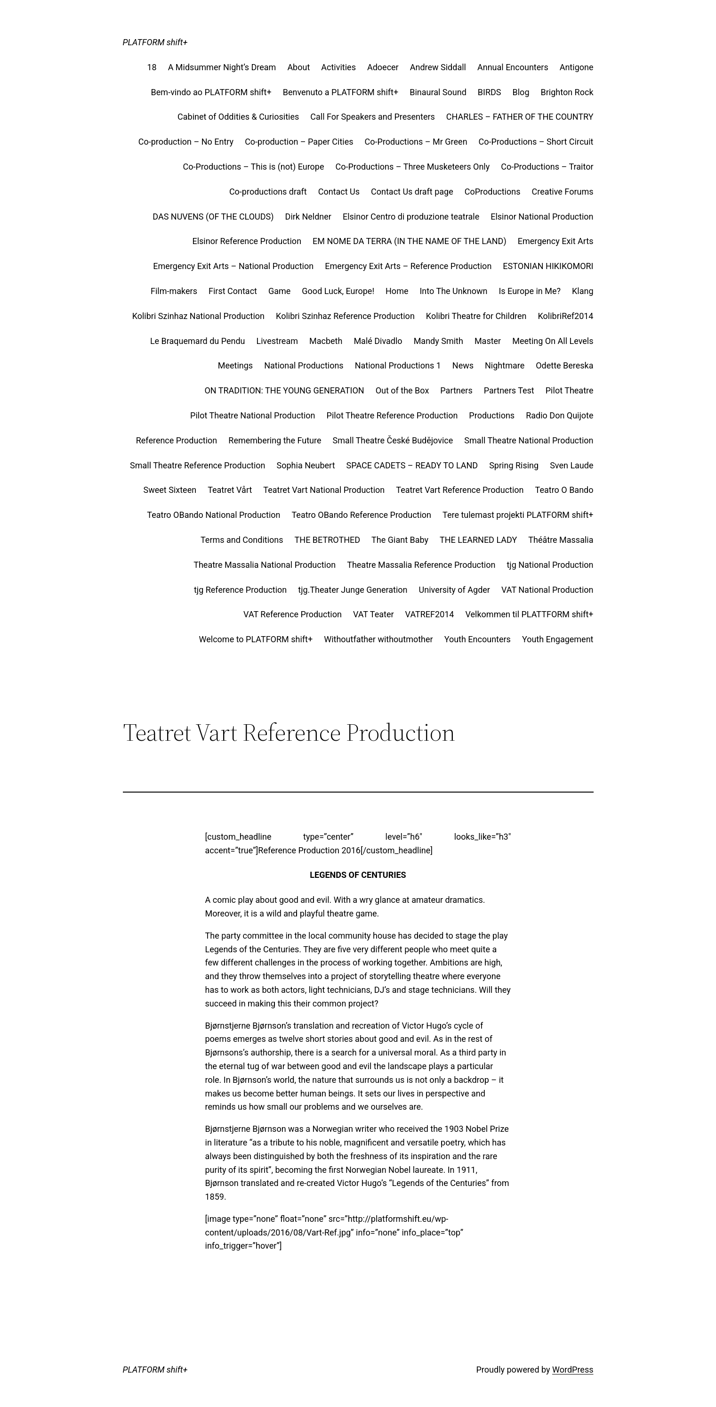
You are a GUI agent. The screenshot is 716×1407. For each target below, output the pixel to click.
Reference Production (176, 440)
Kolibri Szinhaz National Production (198, 316)
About (298, 67)
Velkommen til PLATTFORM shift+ (529, 614)
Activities (338, 67)
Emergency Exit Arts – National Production (233, 266)
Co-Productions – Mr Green (416, 142)
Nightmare (504, 365)
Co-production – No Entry (185, 142)
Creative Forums (563, 191)
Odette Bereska (564, 365)
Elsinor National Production (542, 216)
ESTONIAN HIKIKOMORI (548, 266)
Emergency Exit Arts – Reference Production (408, 266)
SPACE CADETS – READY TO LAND (412, 465)
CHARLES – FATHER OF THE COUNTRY (520, 117)
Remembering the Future (274, 440)
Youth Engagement (558, 639)
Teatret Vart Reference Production (459, 490)
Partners (456, 390)
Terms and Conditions (242, 540)
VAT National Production (547, 590)
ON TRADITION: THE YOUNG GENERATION (284, 390)
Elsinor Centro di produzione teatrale (411, 216)
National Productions (304, 365)
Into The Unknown (453, 291)
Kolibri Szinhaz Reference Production (345, 316)
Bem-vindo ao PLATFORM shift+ (211, 92)
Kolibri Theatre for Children (476, 316)
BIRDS (489, 92)
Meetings (235, 365)
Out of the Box (402, 390)
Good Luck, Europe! (338, 291)
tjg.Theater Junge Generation (352, 590)
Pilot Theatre (570, 390)
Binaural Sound (438, 92)
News (463, 365)
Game (279, 291)
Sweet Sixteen (170, 490)
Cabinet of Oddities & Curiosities (238, 117)
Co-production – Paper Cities (299, 142)
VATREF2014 (429, 614)
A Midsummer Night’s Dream (222, 67)
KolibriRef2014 (565, 316)
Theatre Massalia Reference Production (421, 565)
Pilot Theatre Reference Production (392, 415)
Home (397, 291)
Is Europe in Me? (530, 291)
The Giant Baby (399, 540)
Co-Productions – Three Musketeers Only (413, 167)
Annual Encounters (512, 67)
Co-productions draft (268, 191)
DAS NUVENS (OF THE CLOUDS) (213, 216)
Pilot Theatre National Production (252, 415)
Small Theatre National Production (528, 440)
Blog (521, 92)
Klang (583, 291)
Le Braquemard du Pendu (197, 341)
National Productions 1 (398, 365)
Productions (492, 415)
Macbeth (325, 341)
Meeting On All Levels (552, 341)
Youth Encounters (477, 639)
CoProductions (493, 191)
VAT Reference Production (292, 614)
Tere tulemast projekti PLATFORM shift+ (517, 515)
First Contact (233, 291)
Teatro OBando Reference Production (362, 515)
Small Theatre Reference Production (197, 465)
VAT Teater (373, 614)
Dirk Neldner (308, 216)
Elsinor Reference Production (246, 241)
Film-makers (174, 291)
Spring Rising (514, 465)
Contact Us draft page (412, 191)
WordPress (572, 1369)
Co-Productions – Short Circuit (536, 142)
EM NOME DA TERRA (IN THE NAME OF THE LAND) (410, 241)
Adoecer (383, 67)
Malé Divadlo (378, 341)
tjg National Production (550, 565)
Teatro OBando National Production (213, 515)
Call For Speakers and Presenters (372, 117)
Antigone (577, 67)
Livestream (277, 341)
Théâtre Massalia (560, 540)
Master (488, 341)
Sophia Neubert (306, 465)
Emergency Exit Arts (556, 241)
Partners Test (509, 390)
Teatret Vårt (230, 490)
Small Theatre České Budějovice (393, 440)
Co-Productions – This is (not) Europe (253, 167)
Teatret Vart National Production (324, 490)
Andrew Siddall (438, 67)
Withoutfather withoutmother (378, 639)
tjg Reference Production (240, 590)
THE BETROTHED (328, 540)
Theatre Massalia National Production (264, 565)
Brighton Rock (567, 92)
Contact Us (339, 191)
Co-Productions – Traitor (547, 167)
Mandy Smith (438, 341)
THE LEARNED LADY (478, 540)
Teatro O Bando (564, 490)
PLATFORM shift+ (155, 42)
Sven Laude (571, 465)
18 (151, 67)
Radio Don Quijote (559, 415)
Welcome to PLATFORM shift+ (256, 639)
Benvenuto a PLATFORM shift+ (341, 92)
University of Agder (454, 590)
